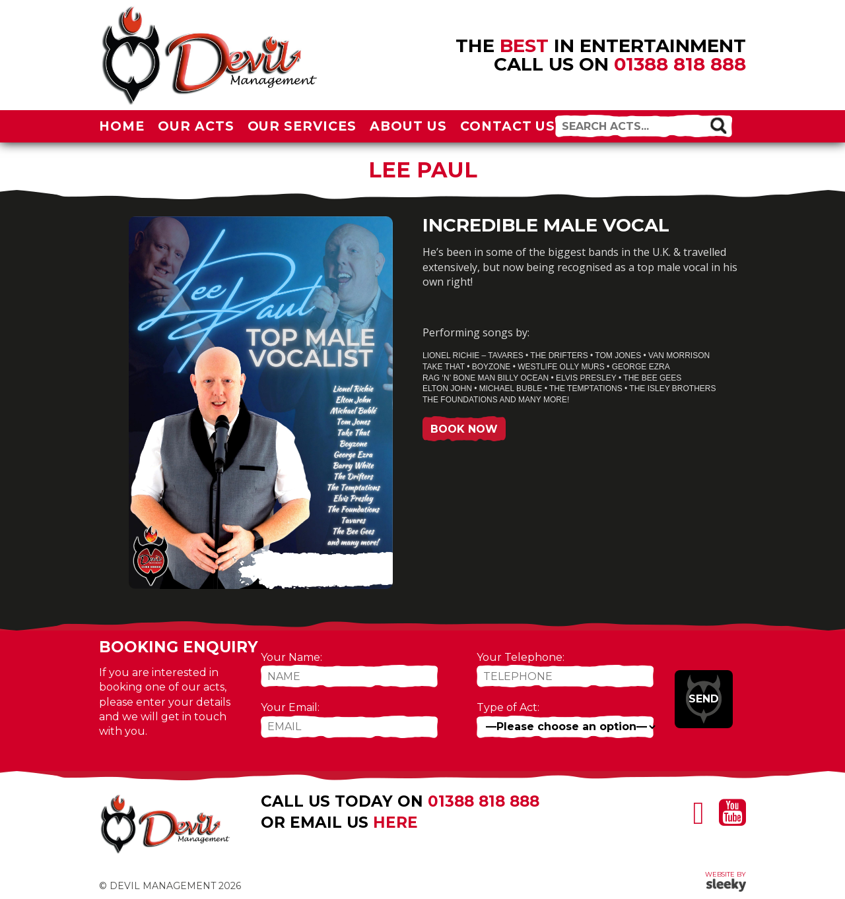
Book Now (464, 429)
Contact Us (508, 126)
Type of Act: (508, 707)
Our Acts (196, 126)
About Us (408, 126)
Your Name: (291, 657)
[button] (718, 125)
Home (122, 126)
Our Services (302, 126)
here (395, 822)
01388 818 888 (680, 64)
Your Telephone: (520, 657)
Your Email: (290, 707)
